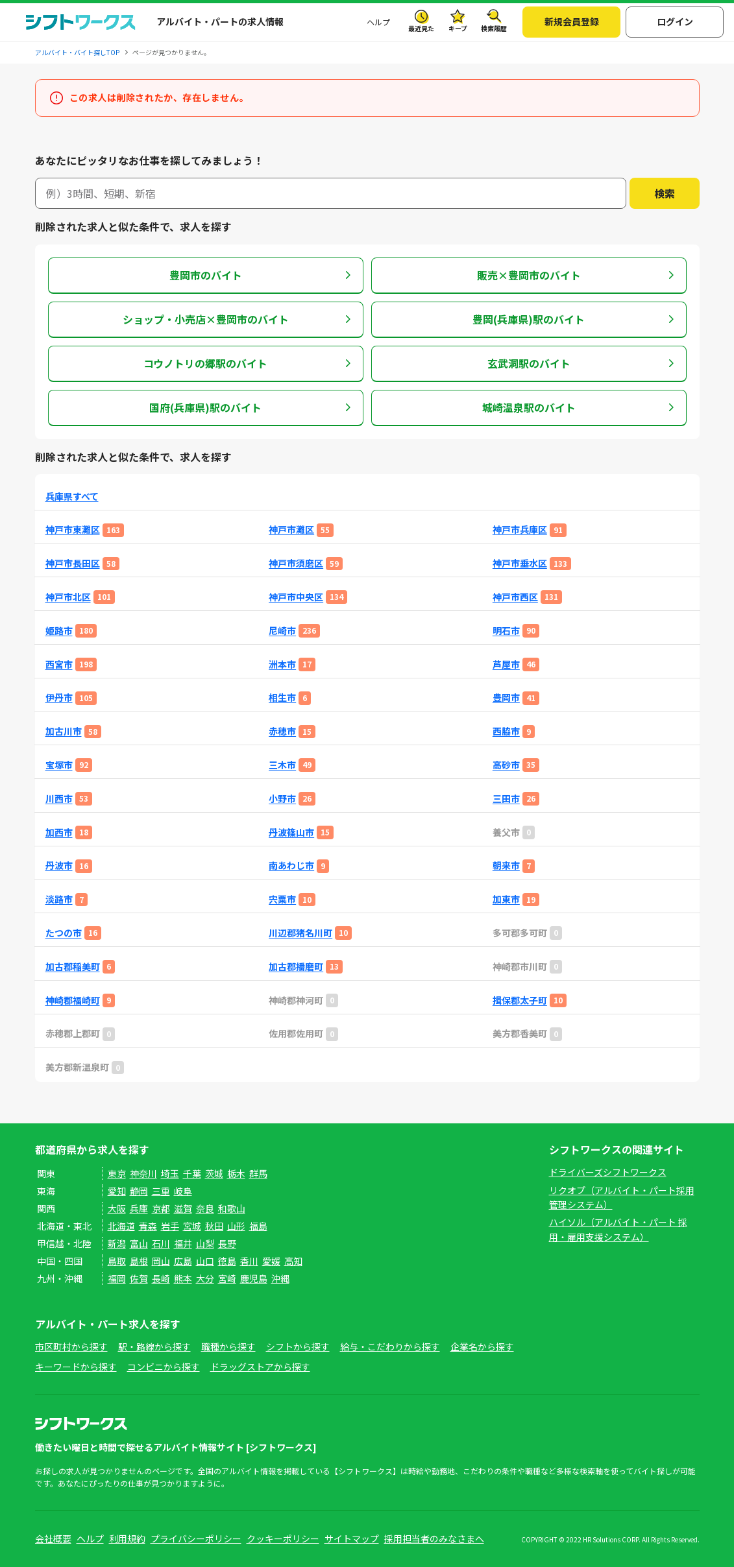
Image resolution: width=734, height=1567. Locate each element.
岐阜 (183, 1190)
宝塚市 (59, 765)
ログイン (675, 21)
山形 (236, 1225)
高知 (293, 1260)
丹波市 (59, 865)
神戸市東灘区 (72, 529)
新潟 (117, 1243)
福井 (183, 1243)
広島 (183, 1260)
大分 (205, 1278)
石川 (161, 1243)
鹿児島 (253, 1278)
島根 (139, 1260)
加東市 (506, 899)
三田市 (506, 799)
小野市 (282, 799)
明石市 (506, 631)
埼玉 (170, 1173)
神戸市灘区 (291, 529)
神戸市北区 (68, 597)
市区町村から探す (71, 1346)
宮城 (192, 1225)
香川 (249, 1260)
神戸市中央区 (296, 597)
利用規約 (127, 1538)
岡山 (161, 1260)
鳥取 (117, 1260)
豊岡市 (506, 697)
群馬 (258, 1173)
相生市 (282, 697)
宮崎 (227, 1278)
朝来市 (506, 865)
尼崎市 (282, 631)
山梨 (205, 1243)
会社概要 (53, 1538)
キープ (457, 28)
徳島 (227, 1260)
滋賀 (183, 1208)
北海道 (121, 1225)
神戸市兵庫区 (520, 529)
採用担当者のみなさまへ (434, 1538)
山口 (205, 1260)
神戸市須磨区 (296, 563)
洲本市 (282, 664)
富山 (139, 1243)
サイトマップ (351, 1538)
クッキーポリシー (283, 1538)
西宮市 (59, 664)
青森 (148, 1225)
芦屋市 (506, 664)
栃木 (236, 1173)
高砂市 (506, 765)
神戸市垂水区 (520, 563)
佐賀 (139, 1278)
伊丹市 (59, 697)
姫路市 (59, 631)
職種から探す (228, 1346)
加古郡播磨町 (296, 967)
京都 (161, 1208)
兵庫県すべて (72, 496)
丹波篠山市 (291, 832)
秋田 (214, 1225)
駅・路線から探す (154, 1346)
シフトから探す (298, 1346)
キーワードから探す (76, 1366)
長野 (227, 1243)
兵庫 (139, 1208)
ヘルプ (378, 21)
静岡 (139, 1190)
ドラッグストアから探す (260, 1366)
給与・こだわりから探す (390, 1346)
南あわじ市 (291, 865)
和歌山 (231, 1208)
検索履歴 (494, 28)
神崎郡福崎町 (72, 1000)
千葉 (192, 1173)
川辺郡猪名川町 (300, 933)
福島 (258, 1225)
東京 (117, 1173)
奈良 (205, 1208)
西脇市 (506, 731)
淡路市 (59, 899)
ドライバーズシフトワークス (608, 1172)
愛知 (117, 1190)
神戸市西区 (515, 597)
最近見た (421, 28)
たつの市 (63, 933)
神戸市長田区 (72, 563)
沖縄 (280, 1278)
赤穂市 (282, 731)
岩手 (170, 1225)
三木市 (282, 765)
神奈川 (143, 1173)
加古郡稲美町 (72, 967)
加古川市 (63, 731)
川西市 (59, 799)
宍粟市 (282, 899)
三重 (161, 1190)
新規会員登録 (571, 21)
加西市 (59, 832)
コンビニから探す (163, 1366)
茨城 (214, 1173)
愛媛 (271, 1260)
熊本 (183, 1278)
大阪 (117, 1208)
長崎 (161, 1278)
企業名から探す (482, 1346)
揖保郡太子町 (520, 1000)
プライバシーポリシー (196, 1538)
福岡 (117, 1278)
